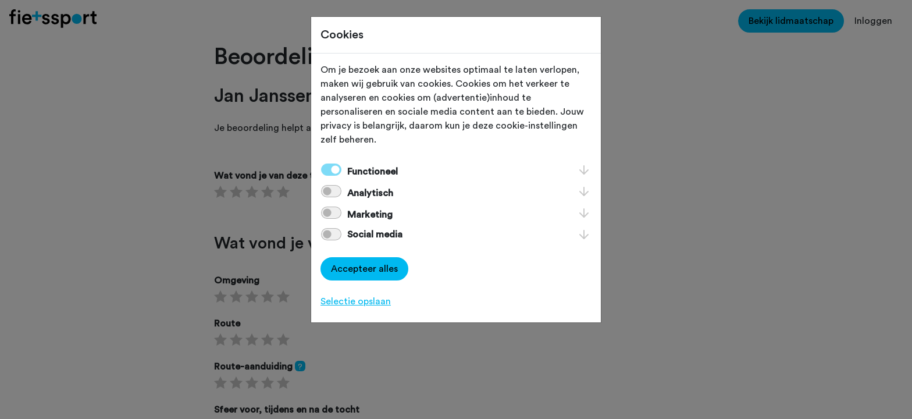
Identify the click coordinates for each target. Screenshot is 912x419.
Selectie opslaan (355, 301)
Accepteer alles (364, 269)
